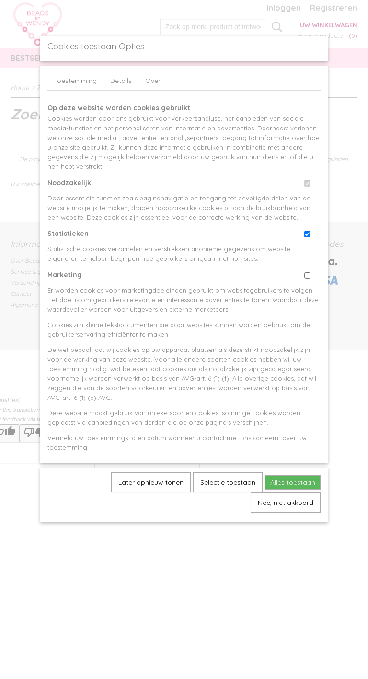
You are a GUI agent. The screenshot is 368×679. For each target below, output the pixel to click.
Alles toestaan (292, 482)
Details (121, 80)
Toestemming (75, 80)
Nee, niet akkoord (285, 502)
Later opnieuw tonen (151, 482)
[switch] (307, 183)
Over (153, 80)
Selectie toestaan (227, 482)
